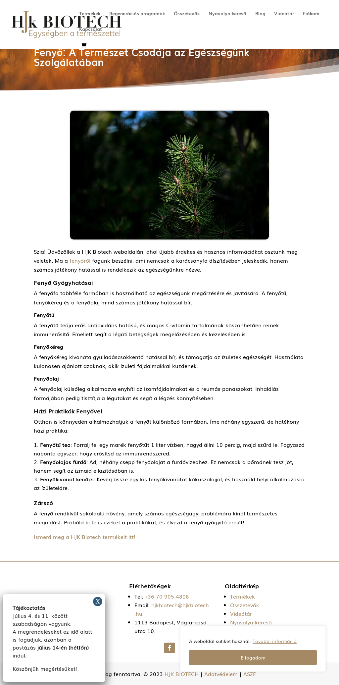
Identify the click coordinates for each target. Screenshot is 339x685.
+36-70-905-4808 (167, 596)
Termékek (89, 14)
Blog (260, 14)
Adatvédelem (221, 674)
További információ (275, 641)
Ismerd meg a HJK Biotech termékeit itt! (84, 537)
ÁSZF (249, 674)
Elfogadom (253, 657)
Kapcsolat (90, 29)
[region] (253, 649)
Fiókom (311, 14)
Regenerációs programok (137, 14)
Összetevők (187, 14)
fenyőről (79, 260)
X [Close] (97, 601)
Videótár (284, 14)
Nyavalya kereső (227, 14)
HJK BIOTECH (182, 674)
